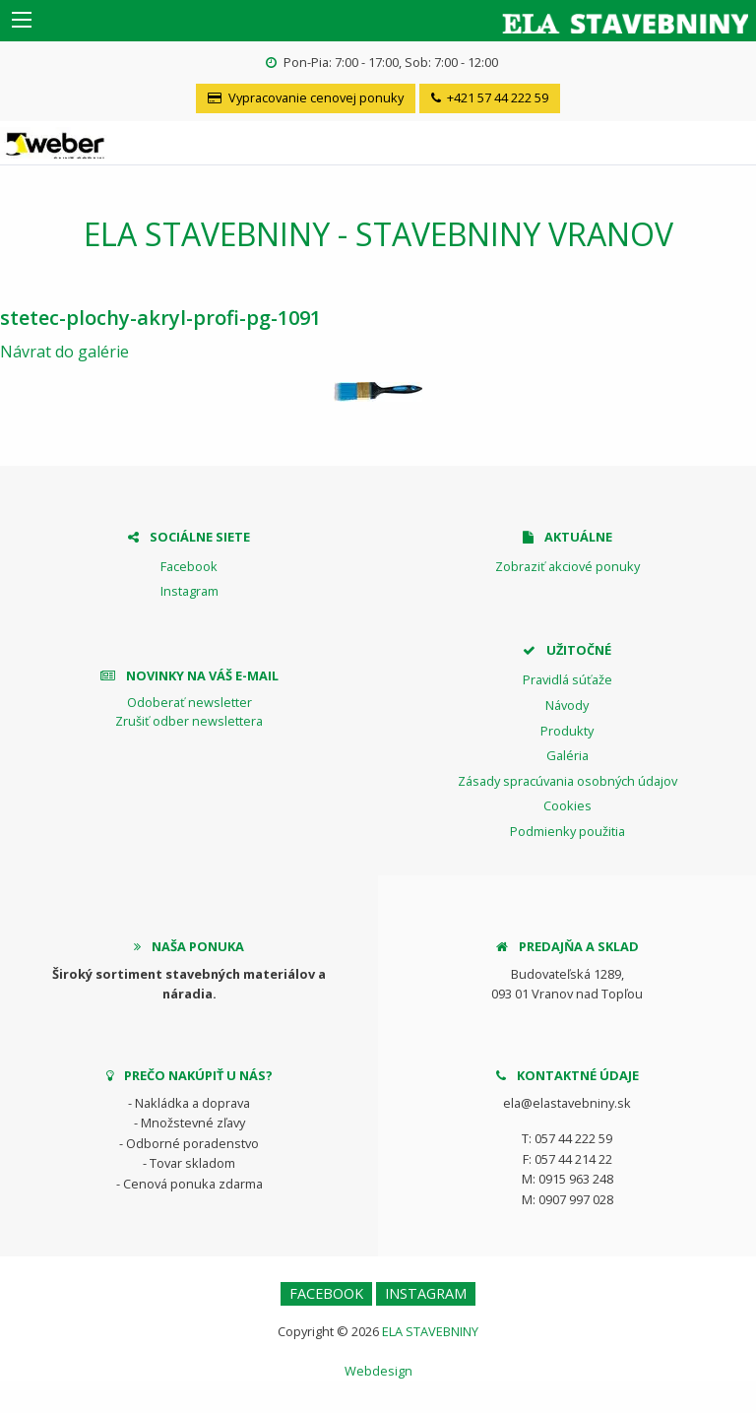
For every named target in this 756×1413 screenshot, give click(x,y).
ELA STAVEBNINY (430, 1331)
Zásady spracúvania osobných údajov (567, 781)
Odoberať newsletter (189, 702)
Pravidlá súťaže (567, 679)
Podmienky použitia (567, 831)
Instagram (189, 591)
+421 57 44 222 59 (489, 97)
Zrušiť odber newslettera (189, 721)
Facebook (189, 566)
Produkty (567, 730)
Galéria (567, 755)
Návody (567, 705)
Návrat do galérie (64, 351)
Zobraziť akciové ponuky (567, 566)
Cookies (567, 805)
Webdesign (378, 1371)
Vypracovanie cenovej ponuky (305, 97)
